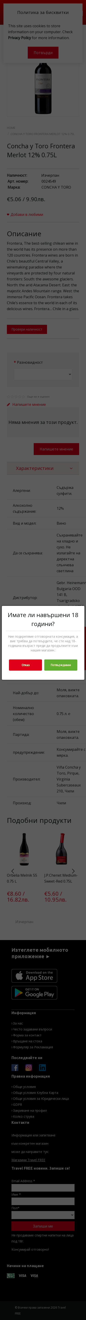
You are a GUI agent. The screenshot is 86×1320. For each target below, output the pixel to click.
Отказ (25, 665)
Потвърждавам (61, 665)
